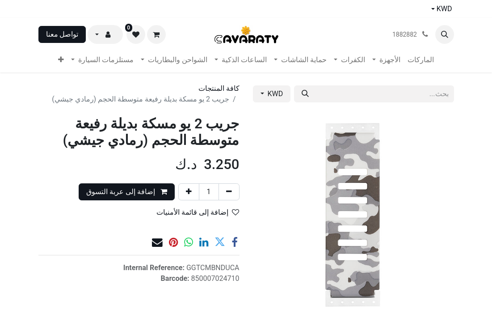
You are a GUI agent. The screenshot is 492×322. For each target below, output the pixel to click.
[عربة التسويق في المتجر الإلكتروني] (156, 34)
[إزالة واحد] (229, 191)
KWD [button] (274, 93)
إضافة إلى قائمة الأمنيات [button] (197, 212)
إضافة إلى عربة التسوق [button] (126, 191)
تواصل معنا (62, 34)
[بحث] (305, 93)
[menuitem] (420, 60)
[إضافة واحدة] (188, 191)
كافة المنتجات (219, 88)
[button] (444, 34)
